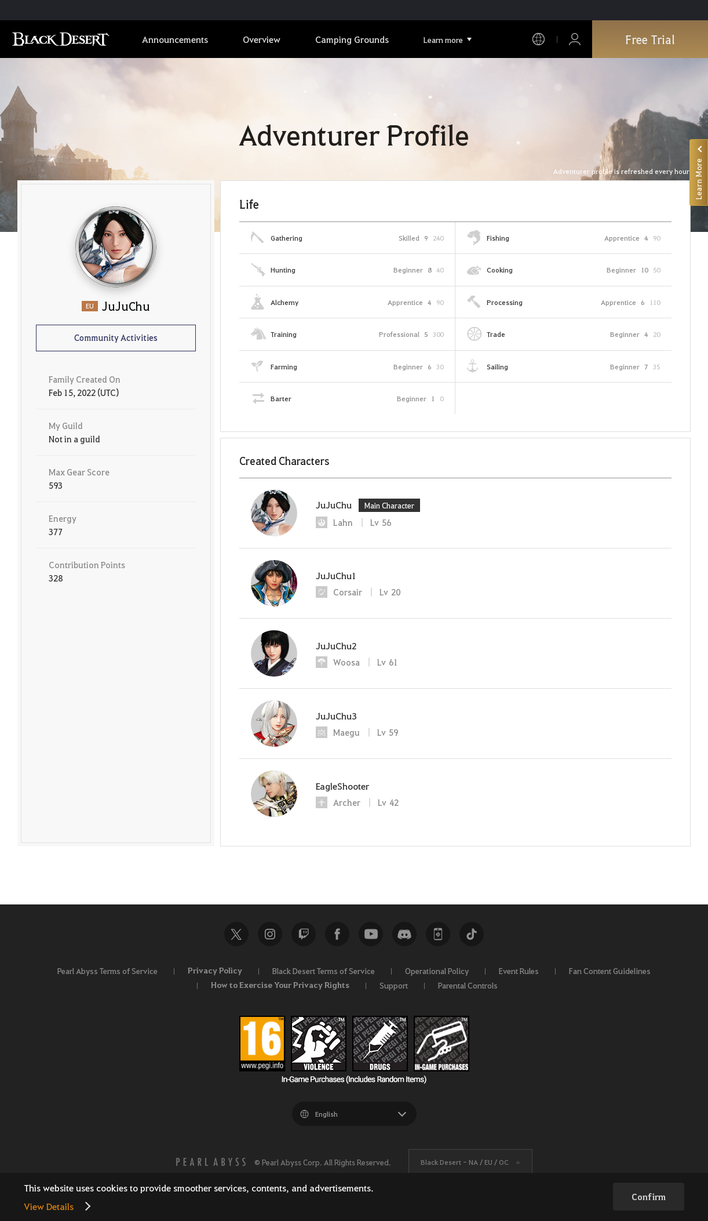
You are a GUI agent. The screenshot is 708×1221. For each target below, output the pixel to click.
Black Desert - (465, 1162)
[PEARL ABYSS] (211, 1162)
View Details (49, 1206)
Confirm (649, 1196)
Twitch (303, 934)
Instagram (270, 934)
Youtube (371, 934)
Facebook (337, 934)
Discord (404, 934)
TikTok (471, 934)
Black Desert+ (438, 934)
